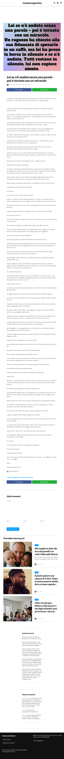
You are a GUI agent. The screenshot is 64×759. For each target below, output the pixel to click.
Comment (9, 500)
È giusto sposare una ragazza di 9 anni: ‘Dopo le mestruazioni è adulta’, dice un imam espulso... (46, 580)
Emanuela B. (11, 84)
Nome (8, 521)
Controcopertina (32, 2)
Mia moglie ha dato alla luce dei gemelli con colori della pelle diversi (45, 551)
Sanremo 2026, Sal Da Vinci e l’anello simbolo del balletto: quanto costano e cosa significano (31, 716)
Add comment (27, 84)
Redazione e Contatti (8, 743)
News (36, 545)
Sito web (42, 521)
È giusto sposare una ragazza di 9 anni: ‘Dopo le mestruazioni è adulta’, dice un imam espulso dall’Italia (32, 643)
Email (25, 521)
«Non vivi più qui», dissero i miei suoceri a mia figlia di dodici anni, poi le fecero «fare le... (45, 607)
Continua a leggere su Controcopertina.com (20, 477)
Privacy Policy (6, 739)
